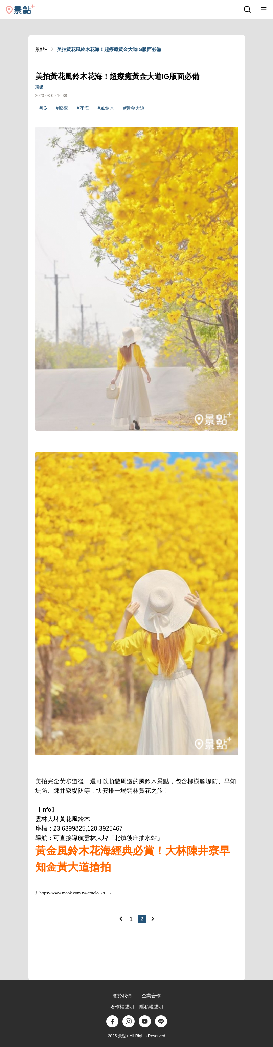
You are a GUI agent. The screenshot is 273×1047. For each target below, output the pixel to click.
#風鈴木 (106, 108)
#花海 (83, 108)
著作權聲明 (122, 1006)
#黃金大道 (134, 108)
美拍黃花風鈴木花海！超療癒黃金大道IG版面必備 (109, 49)
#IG (43, 108)
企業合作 (151, 995)
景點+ (41, 49)
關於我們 (122, 995)
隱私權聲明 (151, 1006)
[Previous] (120, 918)
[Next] (152, 918)
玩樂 (39, 87)
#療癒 (62, 108)
